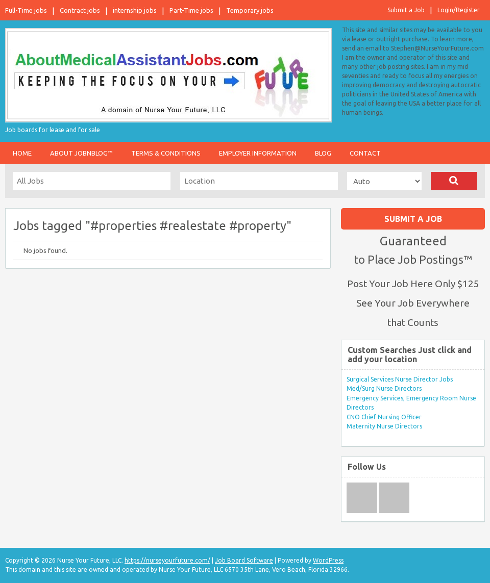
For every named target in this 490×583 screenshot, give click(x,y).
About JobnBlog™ (81, 153)
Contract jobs (80, 10)
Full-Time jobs (26, 10)
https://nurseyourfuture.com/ (167, 560)
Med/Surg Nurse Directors (384, 388)
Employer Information (258, 153)
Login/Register (458, 10)
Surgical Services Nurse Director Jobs (400, 379)
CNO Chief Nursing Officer (384, 417)
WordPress (328, 560)
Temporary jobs (250, 10)
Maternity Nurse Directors (384, 426)
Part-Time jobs (191, 10)
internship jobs (135, 10)
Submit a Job (406, 10)
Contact (365, 153)
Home (22, 153)
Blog (323, 153)
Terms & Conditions (166, 153)
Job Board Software (244, 560)
